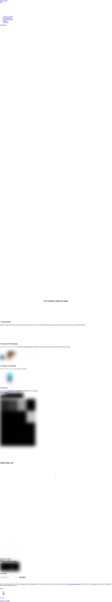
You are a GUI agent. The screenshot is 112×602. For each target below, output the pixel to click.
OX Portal (5, 22)
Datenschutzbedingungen (74, 584)
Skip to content (4, 0)
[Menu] (1, 2)
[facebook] (3, 591)
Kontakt (5, 21)
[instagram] (3, 594)
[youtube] (4, 593)
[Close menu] (3, 25)
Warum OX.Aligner (8, 16)
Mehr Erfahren (3, 392)
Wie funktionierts (7, 18)
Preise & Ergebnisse (8, 19)
